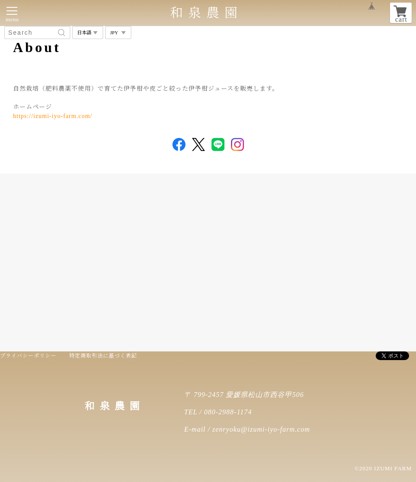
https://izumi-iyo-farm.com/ (52, 116)
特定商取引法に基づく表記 (103, 356)
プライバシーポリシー (28, 356)
